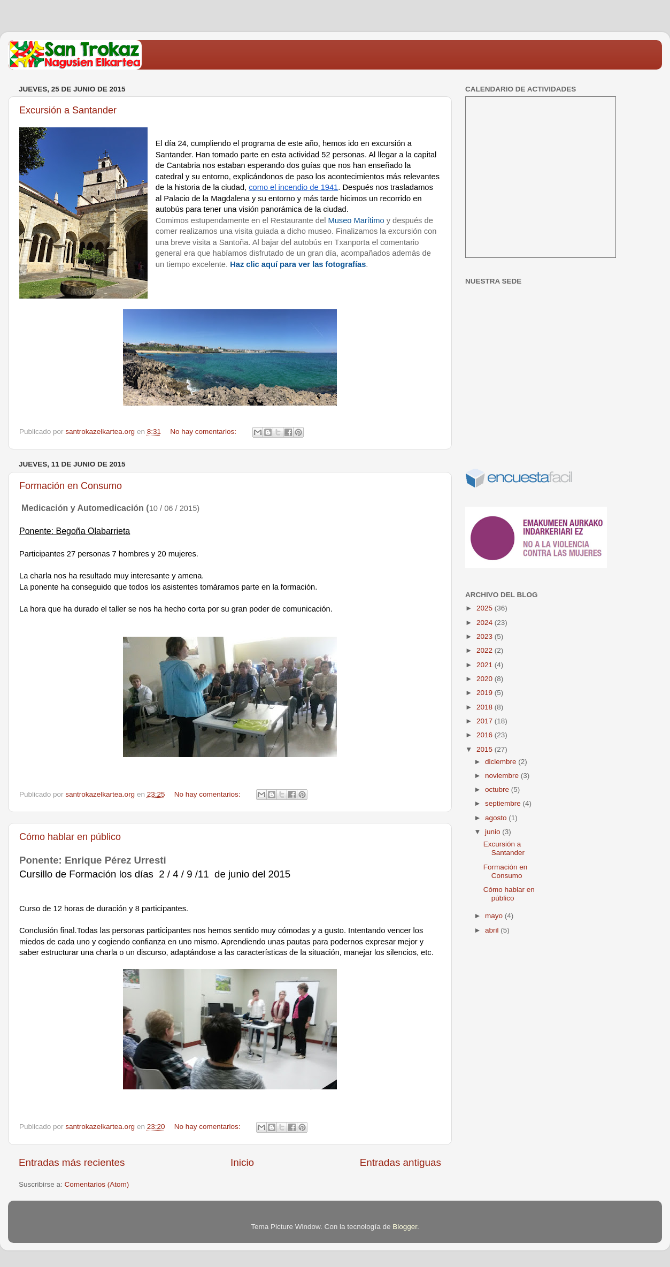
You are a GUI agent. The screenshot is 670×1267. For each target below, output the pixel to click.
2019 (485, 693)
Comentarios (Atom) (97, 1184)
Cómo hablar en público (70, 836)
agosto (497, 818)
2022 (485, 650)
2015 (485, 749)
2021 (485, 665)
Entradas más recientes (72, 1162)
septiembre (504, 803)
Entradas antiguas (400, 1162)
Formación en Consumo (70, 485)
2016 (485, 735)
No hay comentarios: (204, 432)
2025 (485, 608)
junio (493, 832)
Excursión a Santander (68, 110)
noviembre (503, 776)
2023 (485, 636)
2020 (485, 679)
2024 (485, 623)
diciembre (501, 762)
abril (492, 930)
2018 (485, 707)
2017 (485, 721)
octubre (498, 789)
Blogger (404, 1227)
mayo (495, 916)
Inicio (242, 1162)
